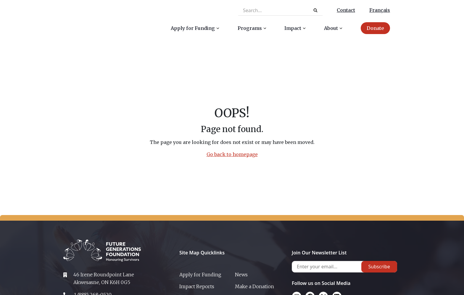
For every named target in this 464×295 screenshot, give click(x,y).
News (241, 275)
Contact (346, 10)
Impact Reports (196, 286)
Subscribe (379, 266)
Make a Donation (254, 286)
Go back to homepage (232, 154)
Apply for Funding (200, 275)
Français (379, 10)
